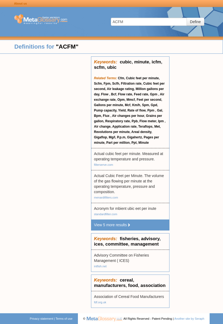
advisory (150, 238)
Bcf (113, 94)
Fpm (107, 83)
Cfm (121, 78)
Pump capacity (105, 110)
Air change (102, 126)
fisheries (129, 238)
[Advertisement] (45, 137)
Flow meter (147, 121)
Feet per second (149, 100)
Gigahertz (134, 137)
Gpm (154, 94)
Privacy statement (41, 318)
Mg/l (112, 137)
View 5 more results (112, 225)
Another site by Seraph (189, 318)
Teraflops (145, 126)
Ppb (135, 121)
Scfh (115, 83)
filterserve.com (103, 164)
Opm (120, 100)
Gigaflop (100, 137)
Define (195, 22)
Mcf (127, 105)
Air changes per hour (128, 116)
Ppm (151, 110)
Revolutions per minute (112, 132)
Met (157, 126)
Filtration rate (131, 83)
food (133, 285)
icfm (156, 61)
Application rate (124, 126)
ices (98, 244)
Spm (145, 105)
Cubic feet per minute (142, 78)
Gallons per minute (108, 105)
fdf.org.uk (100, 302)
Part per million (118, 143)
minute (141, 61)
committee (116, 244)
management (145, 244)
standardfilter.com (105, 214)
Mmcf (130, 100)
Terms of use (64, 318)
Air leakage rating (120, 89)
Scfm (98, 83)
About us (20, 3)
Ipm (161, 121)
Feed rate (141, 94)
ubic (111, 67)
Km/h (136, 105)
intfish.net (100, 266)
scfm (99, 67)
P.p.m (121, 137)
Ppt (134, 143)
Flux (106, 116)
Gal (159, 110)
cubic (125, 61)
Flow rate (125, 94)
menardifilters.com (106, 197)
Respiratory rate (117, 121)
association (153, 285)
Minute (143, 143)
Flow (105, 94)
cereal (126, 280)
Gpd (154, 105)
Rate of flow (136, 110)
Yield (122, 110)
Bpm (97, 116)
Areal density (141, 132)
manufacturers (110, 285)
